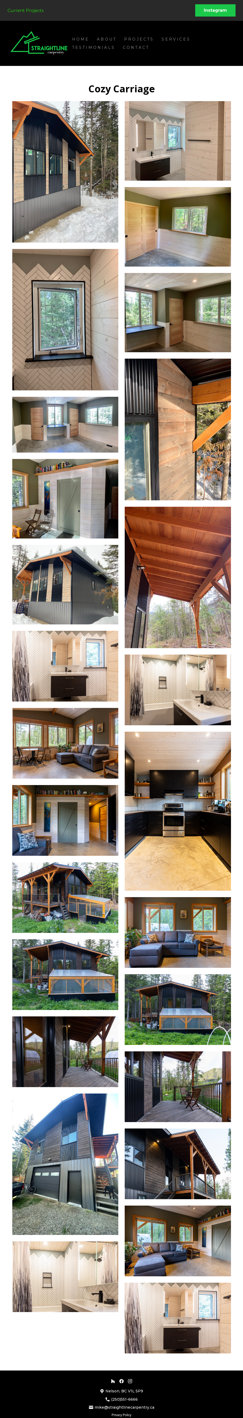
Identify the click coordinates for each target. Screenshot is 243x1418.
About (106, 39)
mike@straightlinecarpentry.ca (124, 1407)
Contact (136, 47)
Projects (139, 39)
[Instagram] (130, 1381)
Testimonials (93, 47)
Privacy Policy (121, 1415)
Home (80, 39)
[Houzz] (112, 1381)
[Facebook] (121, 1381)
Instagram (215, 10)
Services (176, 39)
